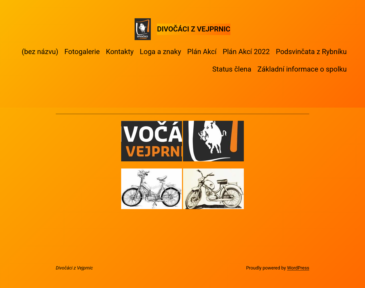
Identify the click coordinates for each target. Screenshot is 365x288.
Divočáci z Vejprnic (193, 29)
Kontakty (120, 51)
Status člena (231, 69)
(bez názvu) (40, 51)
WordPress (298, 267)
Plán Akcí (201, 51)
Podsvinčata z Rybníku (311, 51)
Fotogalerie (82, 51)
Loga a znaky (160, 51)
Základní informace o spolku (302, 69)
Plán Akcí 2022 (246, 51)
